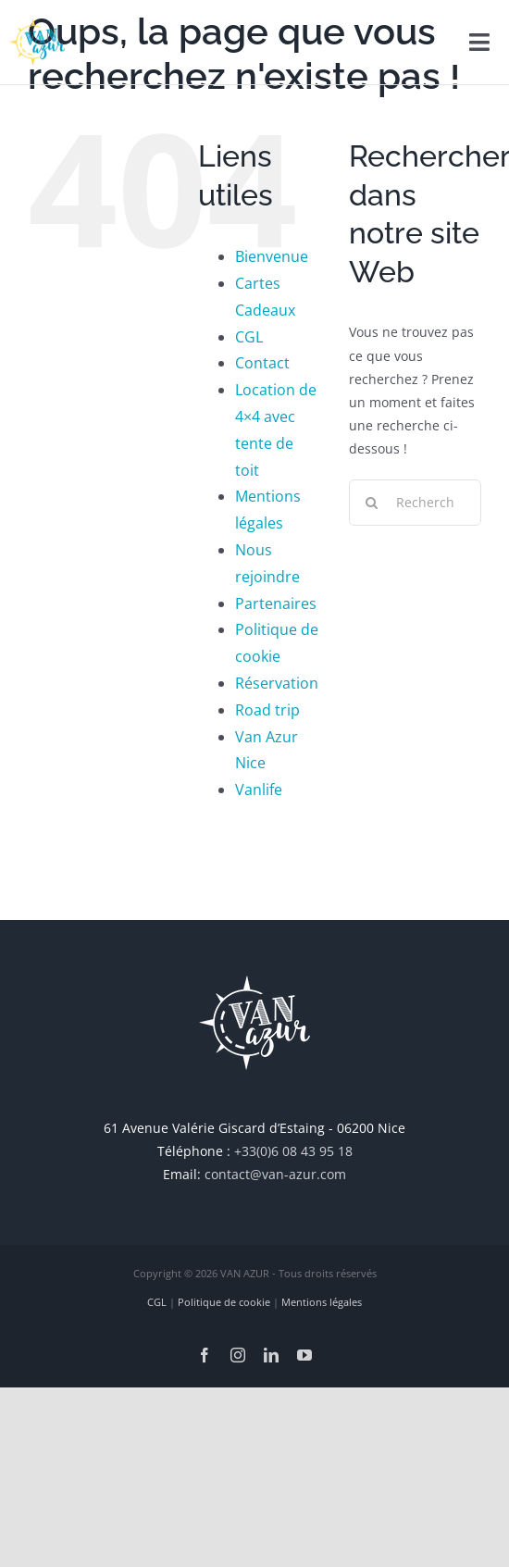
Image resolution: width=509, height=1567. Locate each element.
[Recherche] (372, 502)
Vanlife (258, 789)
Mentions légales (321, 1302)
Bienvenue (271, 256)
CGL (249, 337)
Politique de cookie (224, 1302)
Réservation (276, 683)
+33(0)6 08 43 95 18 (293, 1151)
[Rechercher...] (415, 502)
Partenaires (276, 603)
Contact (262, 363)
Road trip (267, 710)
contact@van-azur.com (275, 1174)
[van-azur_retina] (37, 24)
